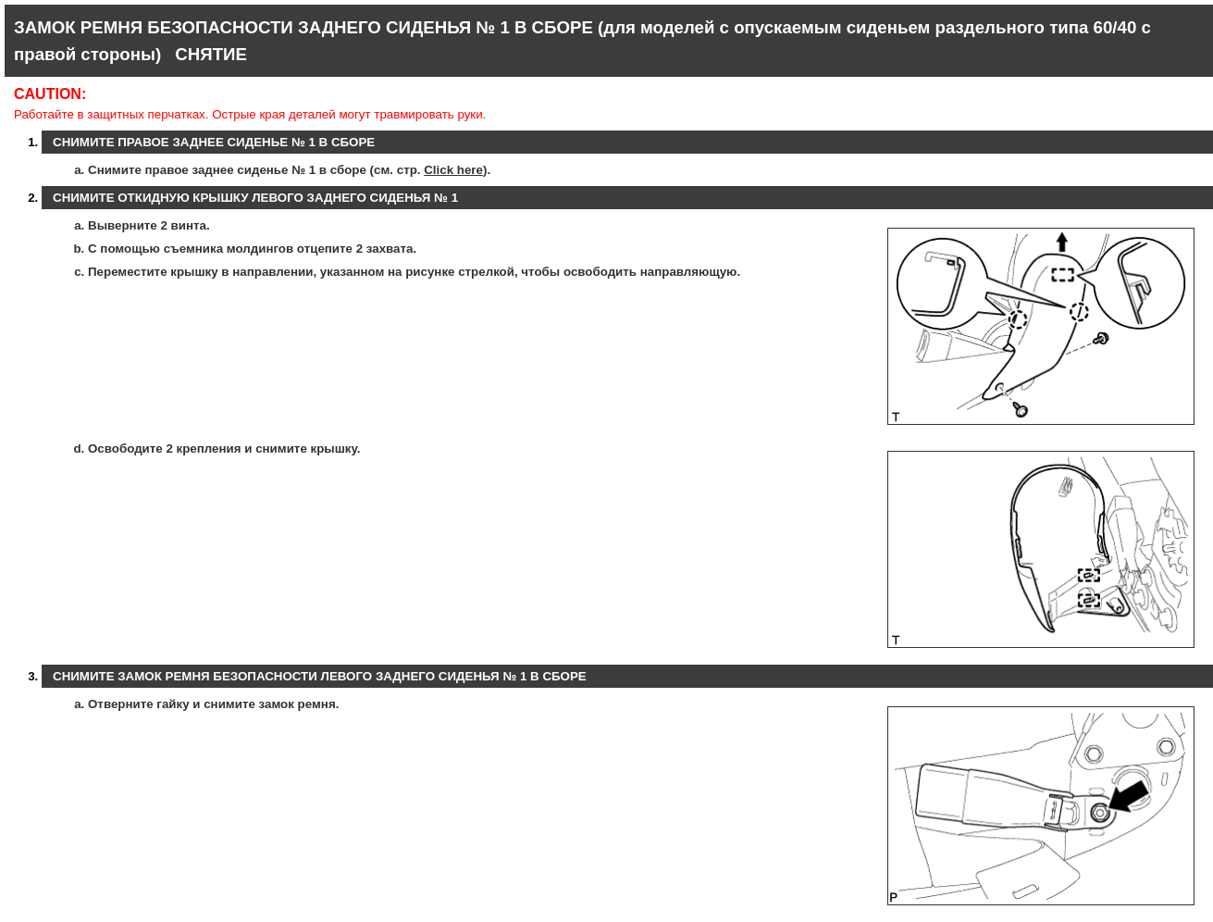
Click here (453, 170)
